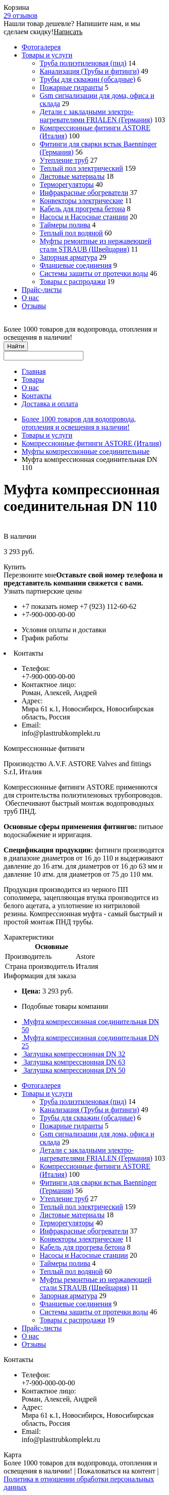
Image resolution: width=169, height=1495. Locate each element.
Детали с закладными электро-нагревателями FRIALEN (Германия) (96, 116)
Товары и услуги (47, 55)
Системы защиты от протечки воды (94, 273)
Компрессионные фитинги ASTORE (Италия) (91, 443)
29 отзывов (20, 15)
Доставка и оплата (50, 404)
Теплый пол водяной (71, 233)
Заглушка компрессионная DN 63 (73, 1062)
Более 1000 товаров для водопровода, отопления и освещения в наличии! (79, 423)
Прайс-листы (42, 289)
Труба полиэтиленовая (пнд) (83, 63)
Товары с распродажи (72, 281)
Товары (33, 379)
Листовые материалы (72, 176)
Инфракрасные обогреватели (84, 192)
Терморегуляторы (67, 184)
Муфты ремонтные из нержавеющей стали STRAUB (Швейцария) (95, 245)
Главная (34, 371)
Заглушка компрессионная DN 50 (73, 1070)
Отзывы (34, 306)
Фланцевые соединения (76, 265)
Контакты (36, 395)
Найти (15, 346)
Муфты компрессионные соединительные (86, 451)
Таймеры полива (65, 225)
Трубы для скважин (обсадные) (87, 79)
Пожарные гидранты (71, 87)
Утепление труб (64, 160)
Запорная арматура (68, 257)
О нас (30, 298)
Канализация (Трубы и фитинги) (89, 71)
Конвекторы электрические (81, 200)
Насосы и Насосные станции (84, 217)
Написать (68, 31)
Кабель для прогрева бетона (82, 209)
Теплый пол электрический (81, 168)
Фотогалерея (41, 47)
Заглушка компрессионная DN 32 (73, 1054)
